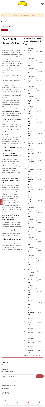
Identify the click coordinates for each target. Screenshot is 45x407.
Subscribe (39, 376)
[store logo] (22, 3)
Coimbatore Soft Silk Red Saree (31, 71)
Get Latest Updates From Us (8, 385)
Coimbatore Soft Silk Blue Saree (31, 340)
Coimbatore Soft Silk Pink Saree (31, 151)
